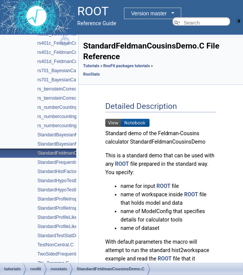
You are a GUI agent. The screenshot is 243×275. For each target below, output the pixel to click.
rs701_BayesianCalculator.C (66, 70)
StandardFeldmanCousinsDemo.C (72, 153)
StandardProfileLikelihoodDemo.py (72, 226)
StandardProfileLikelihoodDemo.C (71, 217)
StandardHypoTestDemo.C (64, 180)
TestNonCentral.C (55, 244)
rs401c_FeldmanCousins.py (65, 52)
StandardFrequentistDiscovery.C (70, 162)
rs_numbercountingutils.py (64, 125)
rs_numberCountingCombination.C (72, 107)
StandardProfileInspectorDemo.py (71, 208)
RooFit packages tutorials (126, 65)
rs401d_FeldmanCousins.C (65, 61)
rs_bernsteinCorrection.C (62, 89)
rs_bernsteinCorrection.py (63, 98)
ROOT (122, 164)
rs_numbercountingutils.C (63, 116)
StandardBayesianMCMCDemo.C (71, 135)
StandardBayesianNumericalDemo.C (74, 144)
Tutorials (91, 65)
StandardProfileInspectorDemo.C (71, 199)
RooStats (91, 74)
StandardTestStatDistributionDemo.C (74, 235)
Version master (149, 13)
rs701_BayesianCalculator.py (67, 79)
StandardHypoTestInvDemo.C (67, 189)
